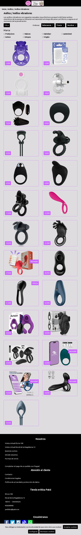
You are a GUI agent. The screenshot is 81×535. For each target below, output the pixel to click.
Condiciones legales (13, 478)
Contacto (8, 474)
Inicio (4, 9)
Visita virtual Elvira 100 (14, 443)
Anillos (10, 9)
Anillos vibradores (22, 9)
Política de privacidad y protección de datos (22, 482)
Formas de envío (11, 459)
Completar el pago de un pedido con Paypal (22, 466)
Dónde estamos (11, 455)
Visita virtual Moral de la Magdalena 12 (20, 447)
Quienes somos (11, 451)
